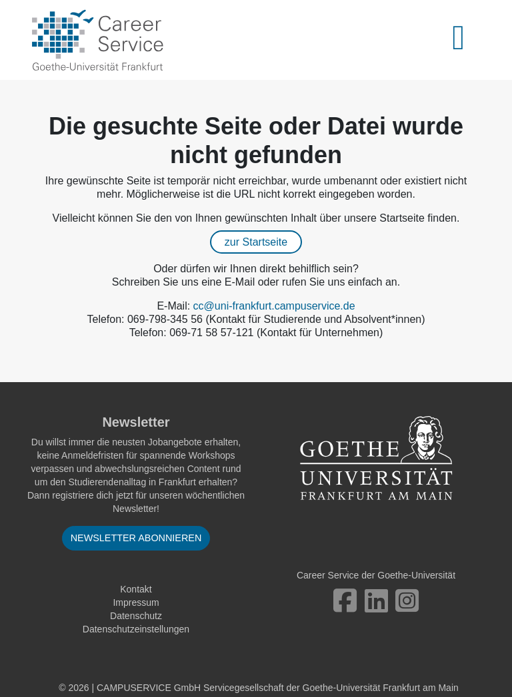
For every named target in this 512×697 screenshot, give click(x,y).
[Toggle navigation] (466, 40)
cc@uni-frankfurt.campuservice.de (274, 306)
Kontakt (135, 589)
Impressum (136, 602)
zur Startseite (256, 242)
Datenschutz (136, 615)
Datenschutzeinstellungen (136, 629)
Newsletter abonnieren (136, 538)
